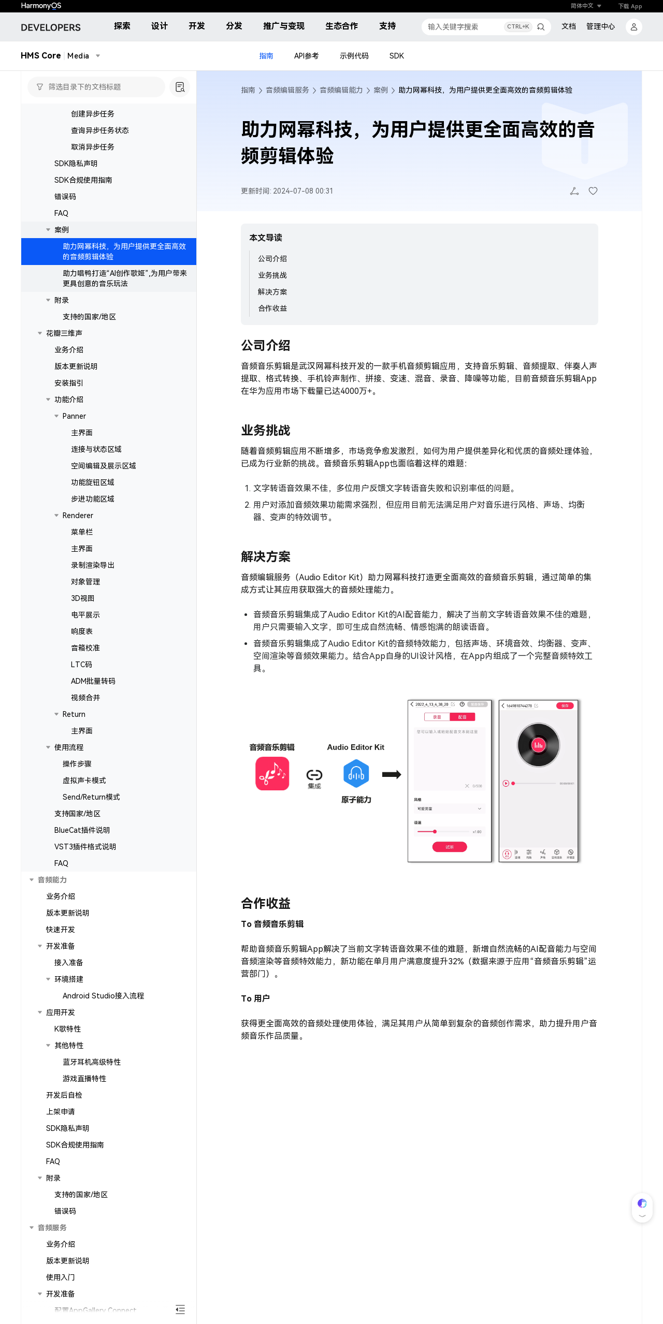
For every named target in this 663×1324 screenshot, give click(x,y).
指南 (266, 56)
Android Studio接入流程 (103, 1016)
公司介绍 (272, 259)
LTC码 (81, 685)
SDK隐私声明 (76, 184)
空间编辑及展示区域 (103, 486)
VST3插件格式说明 (85, 867)
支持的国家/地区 (89, 337)
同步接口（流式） (100, 117)
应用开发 (60, 1032)
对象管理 (85, 602)
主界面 (82, 453)
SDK (397, 56)
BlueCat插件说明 (82, 850)
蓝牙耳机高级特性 (92, 1082)
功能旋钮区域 (92, 502)
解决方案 (272, 292)
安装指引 (68, 403)
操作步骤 (77, 784)
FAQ (61, 233)
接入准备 (68, 983)
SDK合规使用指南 (83, 200)
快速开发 (60, 950)
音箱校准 (85, 668)
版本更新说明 (76, 387)
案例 (61, 250)
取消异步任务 (92, 167)
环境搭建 (68, 999)
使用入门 (60, 1297)
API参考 (306, 56)
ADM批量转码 (93, 701)
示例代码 (354, 56)
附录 (61, 320)
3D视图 (83, 618)
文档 (568, 26)
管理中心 (600, 26)
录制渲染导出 (92, 585)
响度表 (82, 652)
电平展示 (85, 635)
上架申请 (60, 1132)
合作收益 (272, 308)
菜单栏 (82, 552)
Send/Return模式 (91, 817)
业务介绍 (68, 370)
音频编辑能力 (341, 90)
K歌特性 (67, 1049)
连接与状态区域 (96, 469)
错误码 (65, 217)
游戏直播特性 (84, 1099)
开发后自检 (64, 1115)
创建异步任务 (92, 134)
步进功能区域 (92, 519)
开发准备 (60, 966)
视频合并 (85, 718)
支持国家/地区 (77, 834)
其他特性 (68, 1066)
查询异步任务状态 (100, 150)
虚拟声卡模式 (84, 801)
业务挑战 (272, 275)
